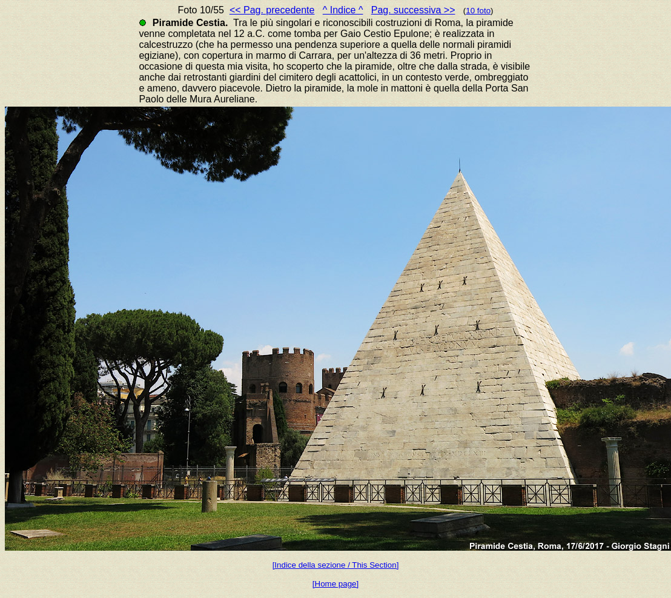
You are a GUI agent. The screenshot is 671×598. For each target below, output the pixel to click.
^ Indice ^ (343, 10)
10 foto (478, 10)
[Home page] (335, 583)
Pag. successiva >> (413, 10)
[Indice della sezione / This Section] (336, 565)
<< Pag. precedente (272, 10)
